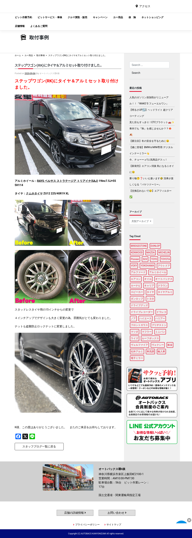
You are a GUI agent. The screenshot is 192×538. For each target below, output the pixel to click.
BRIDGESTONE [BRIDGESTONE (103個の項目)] (139, 245)
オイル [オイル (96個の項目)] (148, 278)
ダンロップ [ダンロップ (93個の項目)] (137, 298)
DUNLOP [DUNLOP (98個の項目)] (155, 245)
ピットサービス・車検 (50, 17)
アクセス (144, 6)
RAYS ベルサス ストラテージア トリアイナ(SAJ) (67, 181)
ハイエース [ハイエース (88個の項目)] (145, 318)
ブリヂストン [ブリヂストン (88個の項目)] (159, 325)
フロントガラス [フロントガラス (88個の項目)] (139, 325)
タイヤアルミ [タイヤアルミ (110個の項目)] (165, 292)
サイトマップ (113, 524)
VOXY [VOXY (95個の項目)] (134, 265)
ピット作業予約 (23, 17)
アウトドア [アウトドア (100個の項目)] (164, 265)
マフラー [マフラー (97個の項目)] (147, 331)
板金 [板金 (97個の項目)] (170, 344)
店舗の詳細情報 (75, 512)
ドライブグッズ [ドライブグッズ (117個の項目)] (139, 305)
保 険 (132, 17)
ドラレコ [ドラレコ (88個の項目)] (161, 312)
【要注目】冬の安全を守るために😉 (149, 141)
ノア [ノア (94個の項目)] (133, 318)
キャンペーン (100, 17)
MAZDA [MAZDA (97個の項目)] (150, 252)
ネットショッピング (152, 17)
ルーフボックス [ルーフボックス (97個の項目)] (150, 338)
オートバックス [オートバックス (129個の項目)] (163, 278)
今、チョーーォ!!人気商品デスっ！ (148, 159)
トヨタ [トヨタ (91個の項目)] (150, 298)
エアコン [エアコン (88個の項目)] (136, 278)
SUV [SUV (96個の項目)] (145, 259)
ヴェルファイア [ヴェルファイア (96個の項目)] (139, 344)
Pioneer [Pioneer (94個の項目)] (135, 259)
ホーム (18, 55)
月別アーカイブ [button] (140, 221)
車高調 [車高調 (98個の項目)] (150, 351)
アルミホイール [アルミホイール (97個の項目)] (157, 272)
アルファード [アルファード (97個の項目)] (138, 272)
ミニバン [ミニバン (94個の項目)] (160, 331)
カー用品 (118, 17)
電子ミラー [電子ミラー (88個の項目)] (137, 358)
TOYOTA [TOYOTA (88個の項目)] (165, 259)
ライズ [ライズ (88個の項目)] (134, 338)
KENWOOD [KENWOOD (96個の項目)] (137, 252)
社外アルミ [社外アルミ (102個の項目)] (137, 351)
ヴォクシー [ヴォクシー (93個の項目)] (158, 344)
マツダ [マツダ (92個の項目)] (134, 331)
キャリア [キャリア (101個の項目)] (149, 285)
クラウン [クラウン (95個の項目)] (163, 285)
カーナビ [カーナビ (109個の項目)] (136, 285)
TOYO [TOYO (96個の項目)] (154, 259)
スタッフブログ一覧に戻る (39, 446)
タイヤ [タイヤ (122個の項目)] (150, 292)
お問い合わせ (117, 512)
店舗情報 (20, 26)
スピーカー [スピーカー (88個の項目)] (137, 292)
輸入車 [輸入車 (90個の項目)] (161, 351)
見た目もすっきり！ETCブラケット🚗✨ (151, 122)
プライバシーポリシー (87, 524)
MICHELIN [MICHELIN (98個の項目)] (163, 252)
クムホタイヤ (34, 193)
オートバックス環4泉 (86, 9)
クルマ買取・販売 (77, 17)
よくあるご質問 (38, 26)
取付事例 (40, 55)
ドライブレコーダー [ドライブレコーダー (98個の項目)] (142, 312)
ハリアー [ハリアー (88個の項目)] (160, 318)
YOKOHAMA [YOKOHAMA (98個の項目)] (147, 265)
